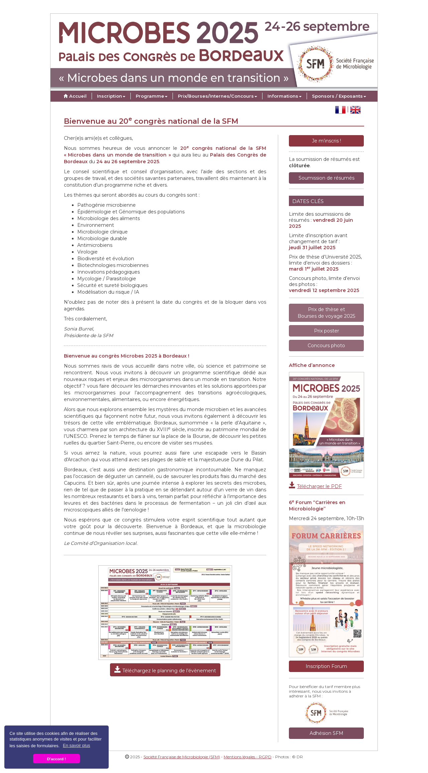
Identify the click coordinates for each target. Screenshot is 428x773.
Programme (152, 96)
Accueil (74, 96)
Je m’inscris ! (326, 141)
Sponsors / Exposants (339, 96)
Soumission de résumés (326, 178)
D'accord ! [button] (56, 759)
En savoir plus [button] (76, 745)
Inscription (111, 96)
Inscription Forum (326, 666)
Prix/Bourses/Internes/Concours (217, 96)
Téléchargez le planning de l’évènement (165, 670)
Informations (285, 96)
